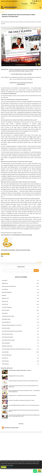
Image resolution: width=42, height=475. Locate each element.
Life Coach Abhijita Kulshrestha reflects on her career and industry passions (24, 405)
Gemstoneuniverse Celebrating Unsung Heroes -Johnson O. (20, 370)
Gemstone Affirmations (7, 355)
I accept (3, 467)
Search (36, 270)
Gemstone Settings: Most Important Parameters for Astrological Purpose (23, 380)
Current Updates (5, 352)
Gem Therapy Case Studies (7, 337)
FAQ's (7, 1)
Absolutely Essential (6, 319)
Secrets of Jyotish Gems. (10, 93)
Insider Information (6, 328)
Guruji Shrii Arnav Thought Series (9, 286)
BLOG (10, 1)
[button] (39, 1)
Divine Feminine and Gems (7, 334)
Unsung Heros (5, 313)
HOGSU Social (5, 283)
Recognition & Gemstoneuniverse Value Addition (12, 331)
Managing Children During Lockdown (16, 375)
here (30, 74)
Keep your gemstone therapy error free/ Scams (12, 325)
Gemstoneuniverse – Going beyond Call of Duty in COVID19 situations (22, 395)
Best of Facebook (5, 310)
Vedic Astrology (5, 363)
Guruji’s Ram (4, 280)
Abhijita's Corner (5, 298)
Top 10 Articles (5, 289)
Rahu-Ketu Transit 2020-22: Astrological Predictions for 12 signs (21, 400)
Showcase (4, 295)
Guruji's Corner (5, 304)
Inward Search (5, 358)
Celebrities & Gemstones (7, 346)
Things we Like (5, 301)
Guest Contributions (6, 343)
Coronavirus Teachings (7, 307)
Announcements (5, 361)
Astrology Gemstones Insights (8, 340)
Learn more (10, 467)
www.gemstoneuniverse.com (8, 225)
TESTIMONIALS (15, 1)
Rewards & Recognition (7, 292)
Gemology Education (6, 322)
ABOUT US (3, 1)
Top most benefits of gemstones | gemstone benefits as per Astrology (16, 349)
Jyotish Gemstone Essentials (8, 316)
